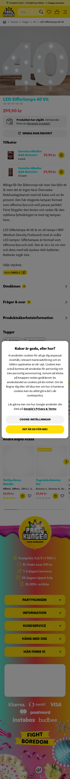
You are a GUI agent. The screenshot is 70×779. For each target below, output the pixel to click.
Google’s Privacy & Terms (40, 409)
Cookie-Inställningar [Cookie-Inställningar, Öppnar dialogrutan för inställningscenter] (35, 419)
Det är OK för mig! (35, 429)
